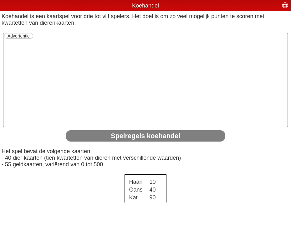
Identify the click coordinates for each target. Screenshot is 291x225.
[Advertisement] (145, 82)
